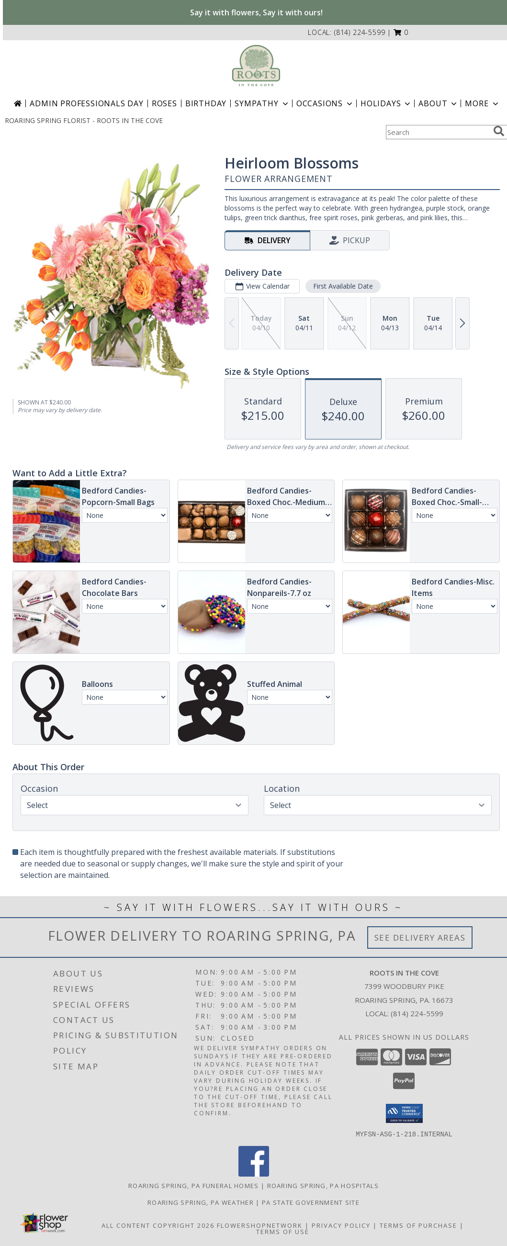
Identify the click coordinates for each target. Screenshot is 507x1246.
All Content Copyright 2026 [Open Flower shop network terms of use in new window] (157, 1225)
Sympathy (262, 103)
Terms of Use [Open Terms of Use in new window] (282, 1231)
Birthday (205, 103)
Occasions (325, 103)
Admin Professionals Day (86, 103)
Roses (164, 103)
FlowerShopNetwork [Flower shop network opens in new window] (260, 1225)
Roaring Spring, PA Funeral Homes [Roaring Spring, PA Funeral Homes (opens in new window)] (193, 1185)
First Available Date (343, 286)
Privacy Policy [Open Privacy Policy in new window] (341, 1225)
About (438, 103)
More (482, 103)
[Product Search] (437, 132)
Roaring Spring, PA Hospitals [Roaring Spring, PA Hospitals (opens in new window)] (323, 1185)
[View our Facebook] (253, 1173)
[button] (401, 32)
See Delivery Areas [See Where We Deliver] (420, 937)
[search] (499, 131)
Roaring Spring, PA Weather (200, 1202)
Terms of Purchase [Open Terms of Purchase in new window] (418, 1225)
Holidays (386, 103)
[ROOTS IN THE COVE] (256, 65)
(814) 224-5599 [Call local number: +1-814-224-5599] (359, 32)
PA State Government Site (311, 1202)
